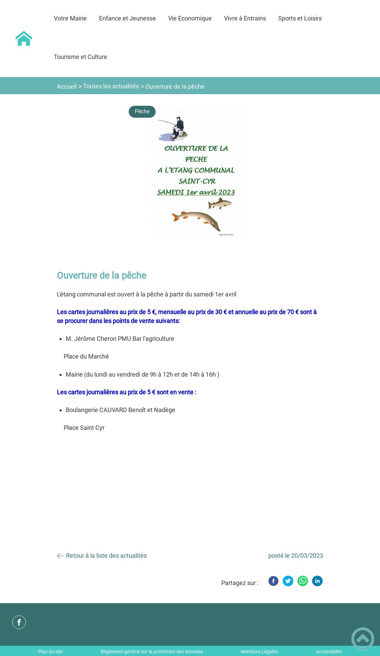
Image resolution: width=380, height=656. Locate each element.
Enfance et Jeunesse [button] (127, 18)
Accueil (67, 86)
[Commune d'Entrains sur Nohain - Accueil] (23, 38)
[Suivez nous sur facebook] (19, 622)
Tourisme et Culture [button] (80, 56)
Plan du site (50, 651)
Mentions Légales (259, 651)
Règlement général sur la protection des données (152, 651)
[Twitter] (288, 580)
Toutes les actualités (111, 86)
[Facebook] (273, 581)
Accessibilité (329, 651)
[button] (363, 639)
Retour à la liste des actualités (106, 555)
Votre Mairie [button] (70, 18)
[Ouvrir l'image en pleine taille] (196, 179)
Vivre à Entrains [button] (245, 18)
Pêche (142, 111)
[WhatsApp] (302, 580)
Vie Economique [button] (190, 18)
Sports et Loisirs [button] (300, 18)
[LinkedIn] (317, 580)
